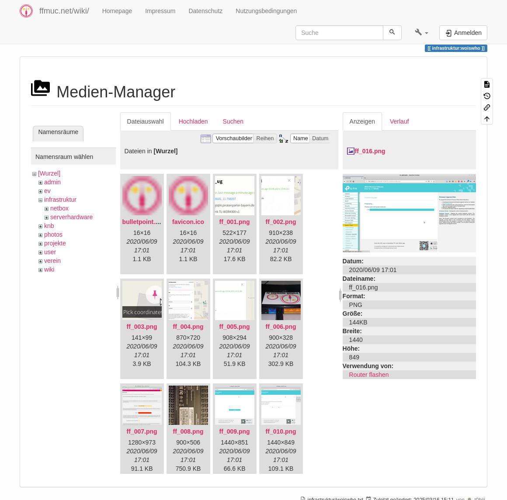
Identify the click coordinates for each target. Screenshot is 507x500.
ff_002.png (281, 221)
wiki (49, 269)
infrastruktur (60, 199)
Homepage (117, 10)
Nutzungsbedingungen (266, 10)
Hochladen (193, 121)
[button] (421, 33)
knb (49, 225)
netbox (59, 208)
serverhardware (71, 217)
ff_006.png (281, 326)
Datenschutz (205, 10)
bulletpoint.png (144, 221)
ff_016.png (370, 151)
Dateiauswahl (145, 121)
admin (52, 182)
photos (53, 234)
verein (52, 260)
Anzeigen (362, 121)
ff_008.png (188, 431)
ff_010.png (281, 431)
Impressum (160, 10)
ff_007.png (142, 431)
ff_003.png (142, 326)
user (50, 251)
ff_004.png (188, 326)
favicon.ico (188, 221)
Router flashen (369, 374)
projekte (55, 243)
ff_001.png (234, 221)
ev (47, 190)
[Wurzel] (49, 173)
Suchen (233, 121)
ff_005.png (234, 326)
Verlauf (399, 121)
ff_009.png (234, 431)
